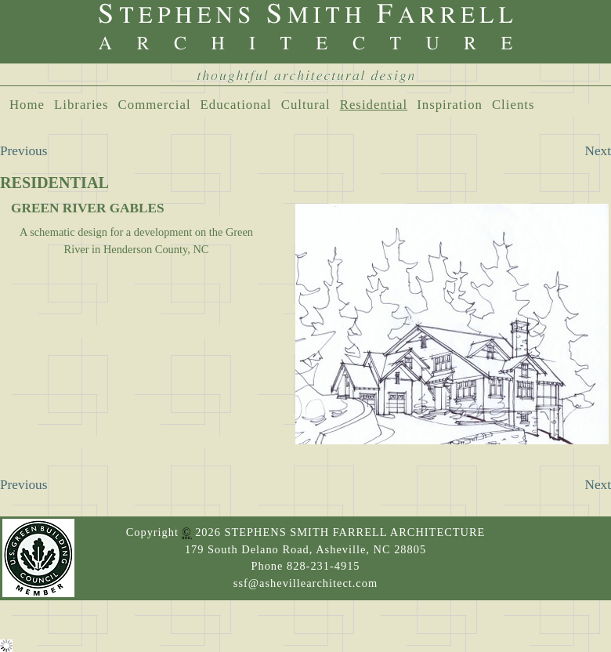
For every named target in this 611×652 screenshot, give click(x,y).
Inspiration (450, 104)
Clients (513, 104)
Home (27, 104)
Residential (374, 104)
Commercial (154, 104)
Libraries (81, 104)
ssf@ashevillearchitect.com (305, 583)
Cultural (306, 104)
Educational (236, 104)
